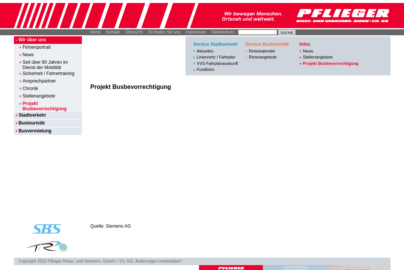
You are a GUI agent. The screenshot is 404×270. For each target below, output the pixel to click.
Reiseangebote (263, 57)
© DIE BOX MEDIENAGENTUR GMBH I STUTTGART (349, 268)
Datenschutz (222, 32)
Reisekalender (262, 51)
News (28, 54)
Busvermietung (34, 131)
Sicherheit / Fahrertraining (48, 73)
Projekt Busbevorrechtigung (44, 106)
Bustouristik (31, 123)
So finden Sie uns (164, 32)
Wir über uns (32, 39)
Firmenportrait (37, 47)
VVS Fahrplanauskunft (217, 63)
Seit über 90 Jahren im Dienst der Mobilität (45, 65)
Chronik (30, 88)
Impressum (195, 32)
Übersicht (134, 32)
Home (95, 32)
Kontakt (113, 32)
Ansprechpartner (39, 81)
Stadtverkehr (32, 115)
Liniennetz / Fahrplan (216, 57)
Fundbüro (205, 69)
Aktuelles (205, 51)
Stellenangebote (39, 96)
